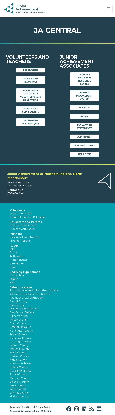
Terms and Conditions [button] (22, 407)
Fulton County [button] (18, 319)
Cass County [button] (17, 305)
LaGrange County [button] (20, 341)
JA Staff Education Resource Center (84, 79)
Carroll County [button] (18, 301)
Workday (84, 107)
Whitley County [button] (19, 392)
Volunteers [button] (17, 210)
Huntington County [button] (22, 330)
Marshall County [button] (19, 349)
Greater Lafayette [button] (20, 327)
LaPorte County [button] (19, 345)
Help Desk (84, 154)
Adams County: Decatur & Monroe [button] (30, 294)
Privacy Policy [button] (42, 407)
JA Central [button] (46, 411)
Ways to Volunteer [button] (21, 213)
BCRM (84, 116)
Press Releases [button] (18, 259)
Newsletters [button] (17, 263)
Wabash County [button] (19, 381)
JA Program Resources (30, 80)
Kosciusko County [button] (20, 338)
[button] (69, 409)
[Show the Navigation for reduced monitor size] (108, 9)
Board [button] (13, 252)
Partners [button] (16, 233)
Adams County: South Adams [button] (27, 297)
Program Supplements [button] (23, 225)
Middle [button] (14, 279)
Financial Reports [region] (20, 240)
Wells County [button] (18, 385)
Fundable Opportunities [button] (24, 237)
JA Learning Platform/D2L (31, 122)
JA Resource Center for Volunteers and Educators (30, 95)
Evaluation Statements (84, 126)
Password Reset (84, 145)
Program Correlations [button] (22, 229)
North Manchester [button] (21, 363)
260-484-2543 (15, 193)
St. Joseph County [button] (20, 370)
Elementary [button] (17, 275)
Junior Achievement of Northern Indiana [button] (34, 290)
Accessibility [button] (16, 411)
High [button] (12, 282)
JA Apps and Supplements (30, 110)
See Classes (30, 70)
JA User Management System (84, 95)
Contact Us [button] (15, 190)
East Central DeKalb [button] (22, 312)
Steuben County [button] (20, 378)
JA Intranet (84, 136)
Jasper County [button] (18, 334)
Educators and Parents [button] (26, 222)
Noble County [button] (18, 359)
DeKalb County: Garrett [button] (24, 308)
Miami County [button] (18, 352)
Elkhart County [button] (19, 316)
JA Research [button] (17, 256)
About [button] (14, 245)
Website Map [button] (32, 411)
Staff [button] (12, 248)
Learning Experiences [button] (25, 272)
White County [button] (18, 389)
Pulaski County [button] (19, 367)
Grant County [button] (18, 323)
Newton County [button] (19, 356)
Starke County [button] (18, 374)
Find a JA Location (20, 396)
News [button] (13, 267)
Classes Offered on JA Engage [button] (28, 217)
